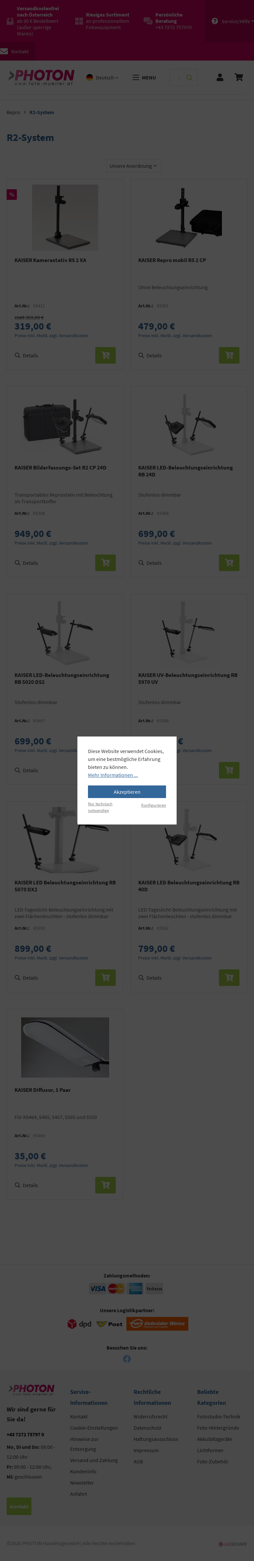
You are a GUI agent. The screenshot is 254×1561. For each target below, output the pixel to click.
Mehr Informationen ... (113, 775)
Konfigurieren (153, 805)
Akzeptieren (127, 791)
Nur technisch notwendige (100, 807)
